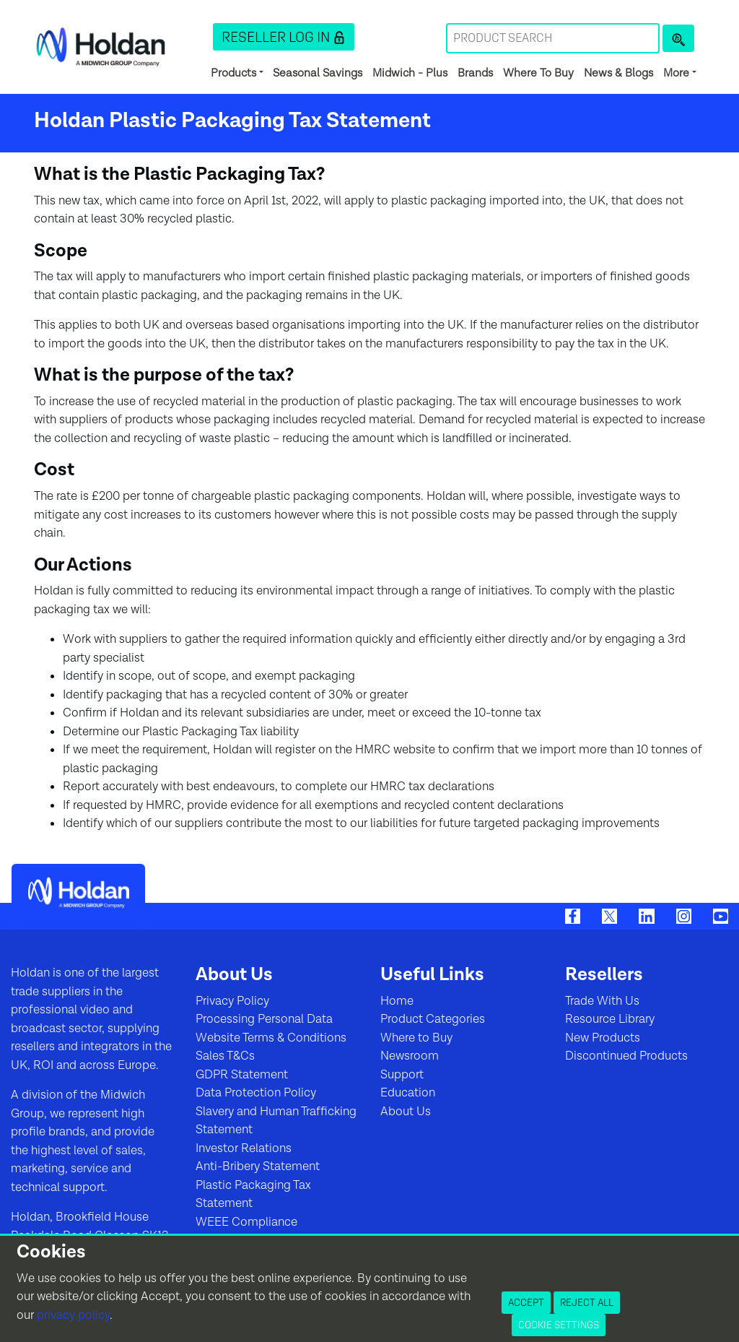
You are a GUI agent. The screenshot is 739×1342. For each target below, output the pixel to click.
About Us (405, 1112)
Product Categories (432, 1019)
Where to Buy (416, 1038)
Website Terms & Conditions (271, 1038)
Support (402, 1075)
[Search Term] (553, 38)
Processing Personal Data (264, 1019)
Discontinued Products (626, 1056)
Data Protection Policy (256, 1093)
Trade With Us (602, 1001)
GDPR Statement (242, 1075)
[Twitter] (609, 916)
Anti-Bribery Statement (258, 1166)
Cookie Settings (558, 1324)
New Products (602, 1038)
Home (397, 1001)
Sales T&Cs (225, 1056)
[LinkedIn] (646, 916)
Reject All (586, 1302)
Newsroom (409, 1056)
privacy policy (73, 1315)
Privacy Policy (232, 1001)
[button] (283, 37)
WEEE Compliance (246, 1222)
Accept (526, 1302)
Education (407, 1093)
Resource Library (610, 1019)
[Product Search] (678, 38)
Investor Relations (244, 1148)
